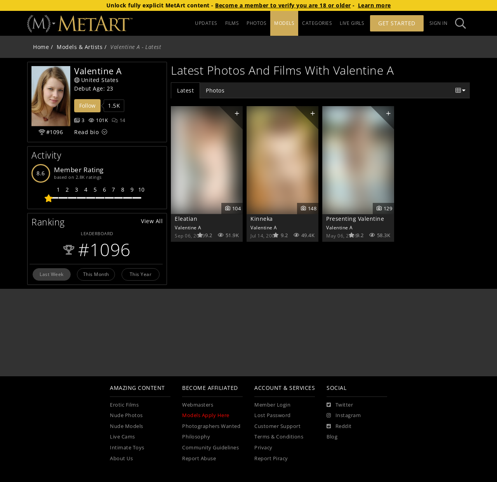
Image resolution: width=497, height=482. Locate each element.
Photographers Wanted (211, 426)
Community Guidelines (210, 447)
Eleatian (186, 218)
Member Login (272, 405)
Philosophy (196, 436)
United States (96, 80)
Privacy (263, 447)
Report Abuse (199, 458)
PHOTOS (256, 23)
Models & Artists (80, 47)
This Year (141, 274)
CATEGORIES (317, 23)
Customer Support (277, 426)
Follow (87, 105)
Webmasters (197, 405)
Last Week (52, 274)
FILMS (232, 23)
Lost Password (272, 415)
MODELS (284, 23)
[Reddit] (339, 426)
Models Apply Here (205, 415)
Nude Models (126, 426)
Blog (332, 436)
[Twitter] (340, 405)
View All (152, 221)
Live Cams (122, 436)
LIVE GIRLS (352, 23)
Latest (185, 90)
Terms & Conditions (278, 436)
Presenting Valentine (355, 218)
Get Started (396, 23)
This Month (96, 274)
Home (41, 47)
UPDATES (206, 23)
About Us (121, 458)
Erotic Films (124, 405)
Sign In (438, 23)
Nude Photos (126, 415)
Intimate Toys (127, 447)
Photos (215, 90)
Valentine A (188, 227)
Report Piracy (271, 458)
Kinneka (261, 218)
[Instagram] (344, 415)
